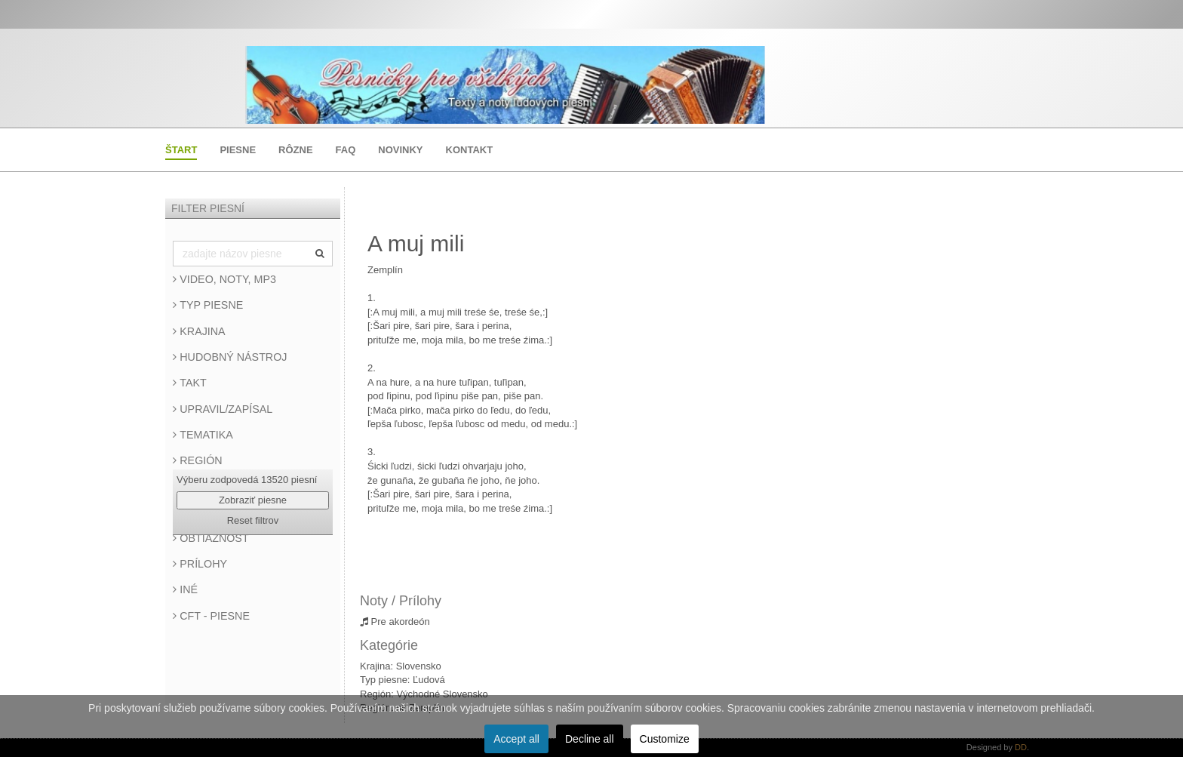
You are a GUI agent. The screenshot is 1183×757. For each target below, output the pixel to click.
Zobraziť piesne (253, 500)
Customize (665, 739)
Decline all (589, 739)
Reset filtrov (253, 520)
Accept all (516, 739)
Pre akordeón (395, 621)
